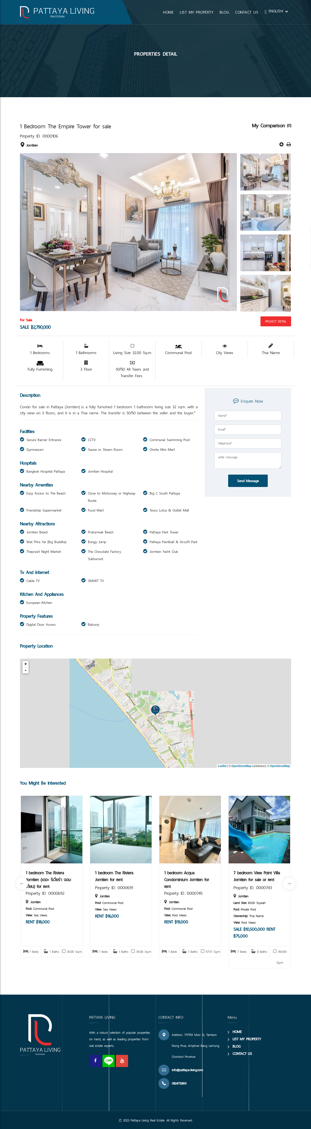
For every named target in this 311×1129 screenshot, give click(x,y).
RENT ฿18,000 (38, 921)
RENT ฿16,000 (107, 916)
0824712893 (179, 1083)
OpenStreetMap (241, 765)
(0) (289, 125)
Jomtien (29, 145)
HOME (168, 12)
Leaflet (222, 765)
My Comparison (269, 125)
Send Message (248, 481)
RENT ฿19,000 (176, 921)
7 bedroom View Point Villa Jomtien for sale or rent (256, 876)
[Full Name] (247, 416)
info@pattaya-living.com (187, 1070)
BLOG (224, 12)
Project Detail (275, 321)
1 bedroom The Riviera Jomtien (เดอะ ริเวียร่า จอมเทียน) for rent (48, 879)
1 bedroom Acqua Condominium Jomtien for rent (186, 879)
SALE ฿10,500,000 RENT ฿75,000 (254, 932)
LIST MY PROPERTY (196, 12)
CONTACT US (246, 12)
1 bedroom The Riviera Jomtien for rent (114, 876)
